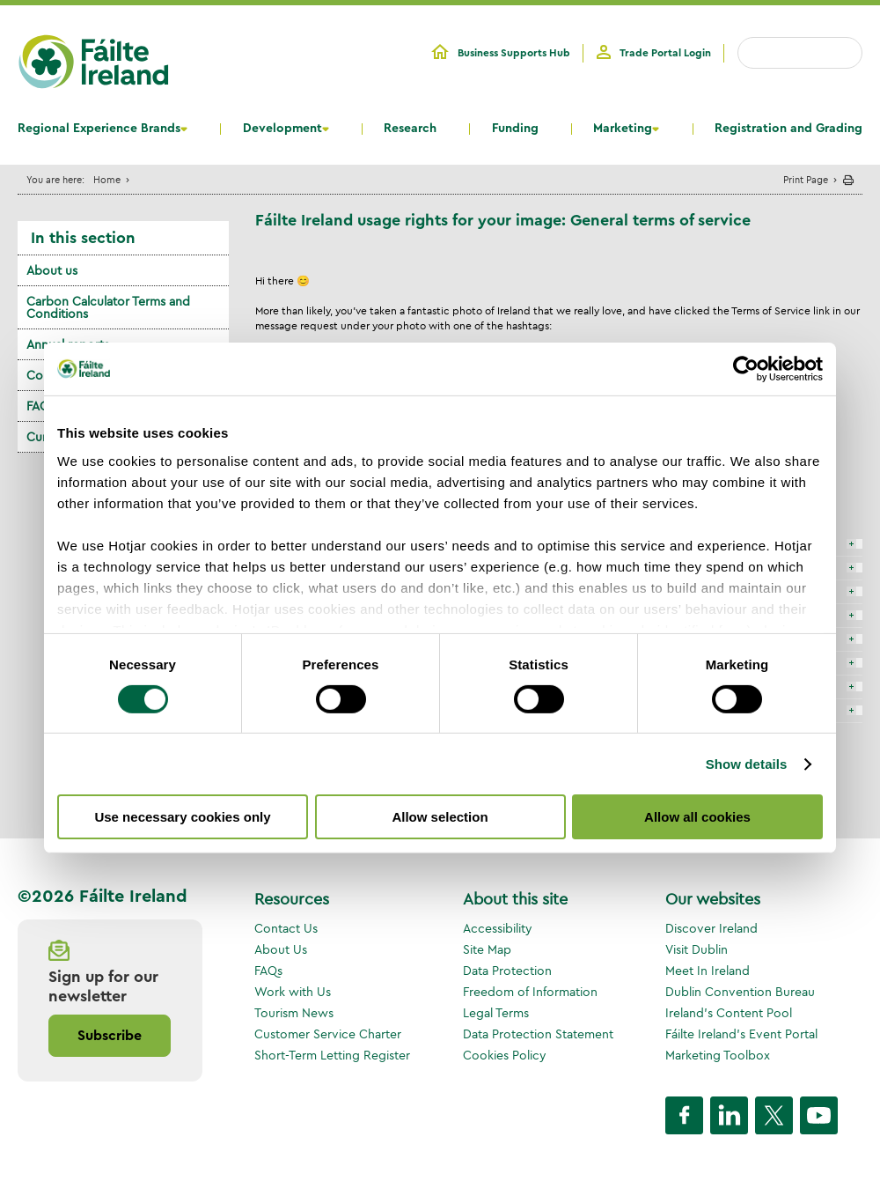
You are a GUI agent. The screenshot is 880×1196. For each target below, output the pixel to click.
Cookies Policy (504, 1055)
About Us (280, 949)
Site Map (487, 949)
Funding (515, 128)
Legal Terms (496, 1013)
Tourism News (294, 1013)
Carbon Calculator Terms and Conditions (108, 307)
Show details (747, 764)
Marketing (622, 128)
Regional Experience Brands (99, 128)
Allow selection (440, 816)
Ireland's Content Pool (728, 1013)
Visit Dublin (696, 949)
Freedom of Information (530, 992)
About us (51, 270)
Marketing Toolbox (717, 1055)
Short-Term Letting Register (332, 1055)
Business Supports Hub (514, 53)
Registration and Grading (788, 128)
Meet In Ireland (707, 970)
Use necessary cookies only (182, 816)
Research (410, 128)
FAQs (268, 970)
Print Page (805, 179)
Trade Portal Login (665, 53)
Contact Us (286, 928)
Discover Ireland (711, 928)
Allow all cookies (697, 816)
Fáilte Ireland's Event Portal (741, 1034)
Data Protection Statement (538, 1034)
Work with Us (292, 992)
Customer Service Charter (327, 1034)
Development (282, 128)
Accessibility (497, 928)
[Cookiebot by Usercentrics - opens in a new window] (746, 369)
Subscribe (109, 1036)
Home (107, 179)
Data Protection (507, 970)
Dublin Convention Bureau (740, 992)
